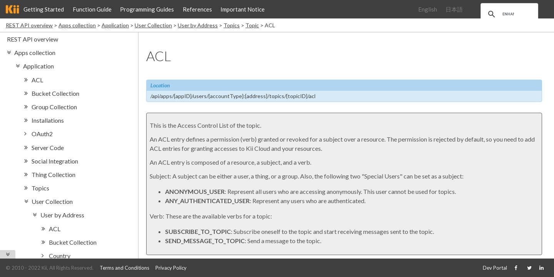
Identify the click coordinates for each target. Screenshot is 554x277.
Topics (232, 25)
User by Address (198, 25)
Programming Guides (147, 9)
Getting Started (43, 9)
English (427, 9)
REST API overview (29, 25)
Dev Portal (495, 268)
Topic (252, 25)
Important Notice (242, 9)
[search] (508, 14)
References (197, 9)
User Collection (153, 25)
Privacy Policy (171, 268)
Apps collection (77, 25)
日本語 (454, 9)
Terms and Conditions (124, 268)
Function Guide (92, 9)
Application (115, 25)
